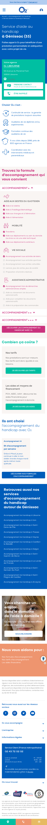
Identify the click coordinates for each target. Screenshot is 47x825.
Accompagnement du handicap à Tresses (21, 532)
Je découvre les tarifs (23, 371)
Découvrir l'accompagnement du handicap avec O (23, 329)
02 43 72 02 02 (10, 693)
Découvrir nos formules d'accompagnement (23, 475)
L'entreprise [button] (7, 730)
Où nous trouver (10, 782)
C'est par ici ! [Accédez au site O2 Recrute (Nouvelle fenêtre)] (32, 2)
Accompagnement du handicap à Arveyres (22, 582)
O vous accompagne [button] (12, 723)
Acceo (30, 772)
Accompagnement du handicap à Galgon (21, 549)
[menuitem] (8, 822)
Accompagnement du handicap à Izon (20, 520)
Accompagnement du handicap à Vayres (21, 537)
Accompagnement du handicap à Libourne (22, 515)
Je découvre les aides (23, 407)
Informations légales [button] (12, 737)
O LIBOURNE (12, 66)
